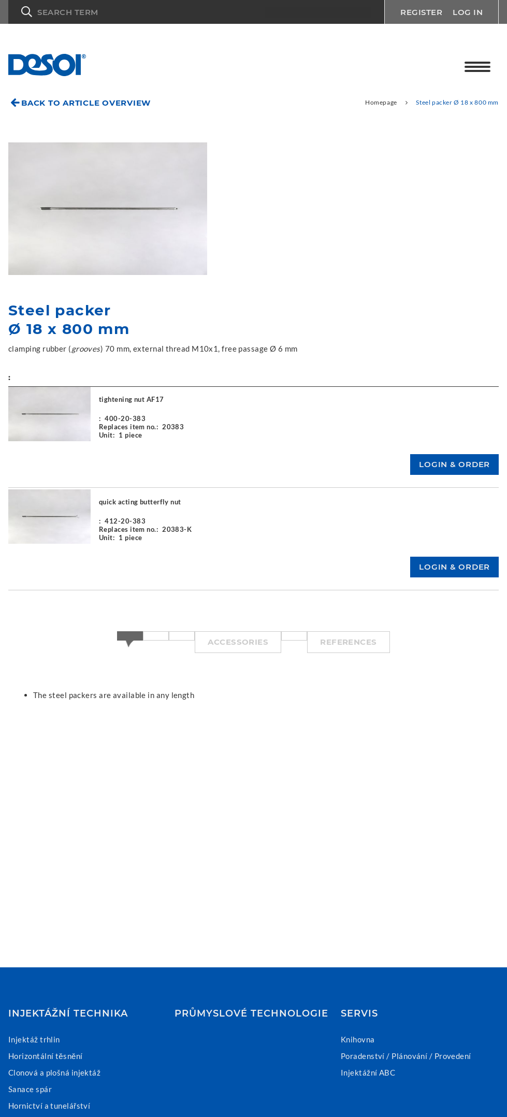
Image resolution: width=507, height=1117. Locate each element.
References (348, 642)
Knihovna (358, 1039)
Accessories (238, 642)
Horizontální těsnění (45, 1056)
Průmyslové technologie (251, 1013)
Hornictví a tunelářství (49, 1105)
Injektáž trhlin (34, 1039)
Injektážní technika (68, 1013)
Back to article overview (86, 103)
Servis (359, 1013)
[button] (196, 12)
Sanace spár (30, 1089)
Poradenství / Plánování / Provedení (406, 1056)
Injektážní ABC (368, 1072)
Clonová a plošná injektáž (54, 1072)
